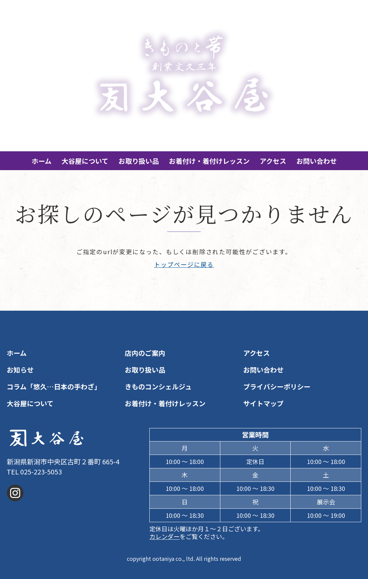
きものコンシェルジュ (158, 386)
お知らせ (20, 370)
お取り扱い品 (138, 161)
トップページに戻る (184, 264)
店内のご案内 (145, 353)
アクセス (273, 161)
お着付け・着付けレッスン (209, 161)
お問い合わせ (316, 161)
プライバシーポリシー (276, 386)
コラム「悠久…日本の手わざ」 (54, 386)
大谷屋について (85, 161)
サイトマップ (263, 403)
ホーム (41, 161)
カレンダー (164, 536)
